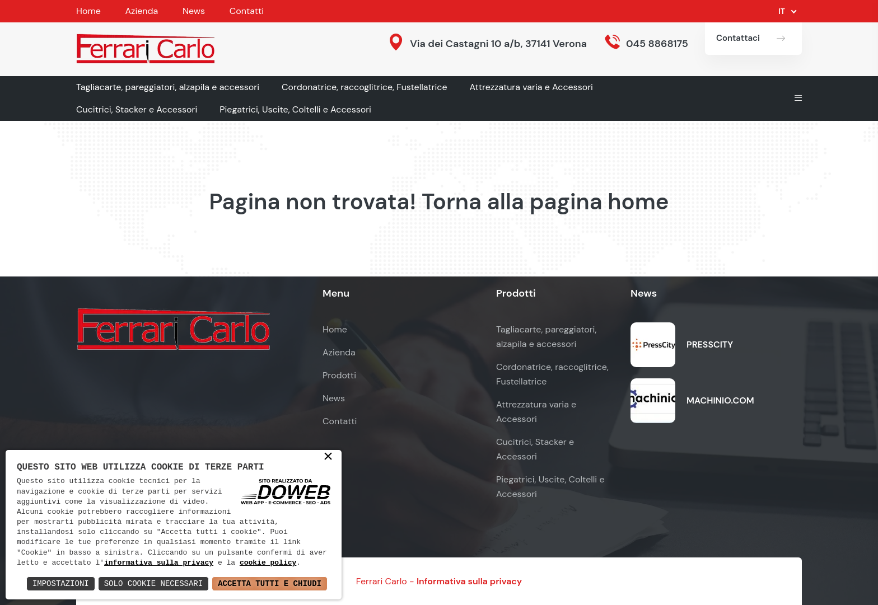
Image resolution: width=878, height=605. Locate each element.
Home (88, 11)
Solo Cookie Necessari (153, 583)
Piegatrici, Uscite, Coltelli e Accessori (295, 109)
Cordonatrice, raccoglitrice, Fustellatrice (364, 87)
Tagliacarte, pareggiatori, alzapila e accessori (167, 87)
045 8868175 (657, 43)
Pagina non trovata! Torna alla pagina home (439, 201)
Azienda (141, 11)
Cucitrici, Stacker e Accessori (136, 109)
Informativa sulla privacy (469, 581)
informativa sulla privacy (158, 563)
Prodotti (339, 375)
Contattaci (738, 38)
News (194, 11)
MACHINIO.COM (720, 400)
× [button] (328, 457)
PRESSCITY (709, 344)
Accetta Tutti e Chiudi (269, 583)
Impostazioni (60, 583)
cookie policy (268, 563)
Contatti (247, 11)
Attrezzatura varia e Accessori (531, 87)
